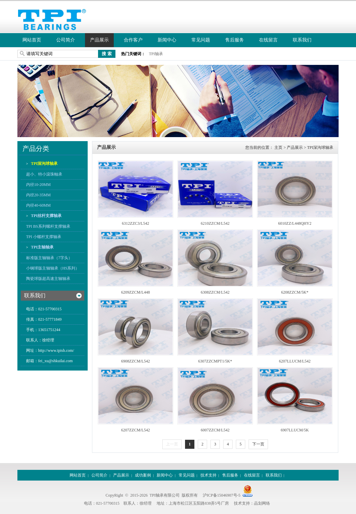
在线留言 (268, 39)
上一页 (172, 444)
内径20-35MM (38, 195)
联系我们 (302, 39)
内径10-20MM (38, 184)
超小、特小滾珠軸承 (44, 174)
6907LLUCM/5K (295, 430)
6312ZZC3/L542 (135, 223)
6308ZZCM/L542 (215, 292)
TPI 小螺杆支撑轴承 (43, 236)
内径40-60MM (38, 205)
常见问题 (200, 39)
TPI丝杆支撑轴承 (46, 215)
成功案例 (143, 475)
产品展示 (99, 39)
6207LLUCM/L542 (295, 361)
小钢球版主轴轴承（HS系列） (52, 268)
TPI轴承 (156, 54)
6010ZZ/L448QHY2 (294, 223)
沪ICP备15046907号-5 (222, 495)
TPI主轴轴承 (42, 247)
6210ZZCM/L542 (215, 223)
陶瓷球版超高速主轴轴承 (48, 278)
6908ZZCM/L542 (135, 361)
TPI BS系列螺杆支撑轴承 (48, 226)
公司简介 (65, 39)
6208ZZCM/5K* (294, 292)
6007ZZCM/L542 (215, 430)
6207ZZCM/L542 (135, 430)
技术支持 (208, 475)
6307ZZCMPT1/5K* (215, 361)
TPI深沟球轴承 (44, 163)
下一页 (258, 444)
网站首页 (31, 39)
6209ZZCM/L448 (135, 292)
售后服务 (234, 39)
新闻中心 (167, 39)
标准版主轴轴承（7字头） (49, 257)
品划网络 (262, 503)
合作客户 (133, 39)
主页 (278, 147)
